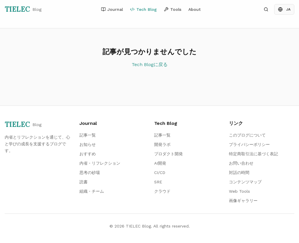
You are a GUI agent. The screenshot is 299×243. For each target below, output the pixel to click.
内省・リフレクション (99, 163)
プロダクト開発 (168, 153)
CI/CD (159, 172)
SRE (158, 182)
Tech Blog (143, 9)
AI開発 (160, 163)
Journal (112, 9)
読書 (83, 182)
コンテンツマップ (245, 182)
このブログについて (247, 135)
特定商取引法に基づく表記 (253, 153)
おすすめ (87, 153)
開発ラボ (162, 144)
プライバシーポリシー (249, 144)
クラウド (162, 191)
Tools (172, 9)
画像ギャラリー (243, 200)
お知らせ (87, 144)
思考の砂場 (89, 172)
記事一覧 (87, 135)
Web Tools (239, 191)
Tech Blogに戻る (150, 64)
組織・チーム (91, 191)
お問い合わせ (241, 163)
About (194, 9)
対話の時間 (239, 172)
